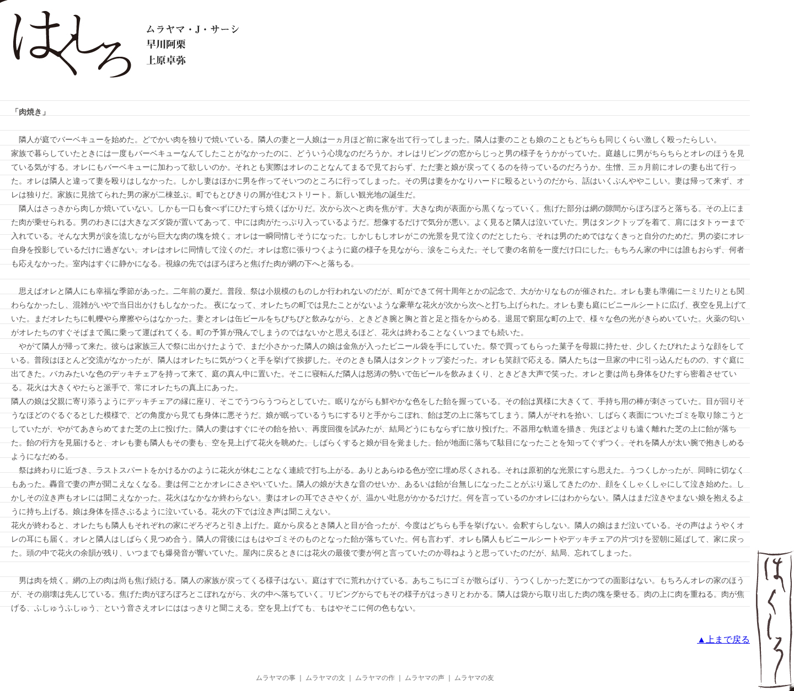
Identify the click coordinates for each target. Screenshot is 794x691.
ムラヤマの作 (375, 678)
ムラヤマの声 (424, 678)
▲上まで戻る (723, 639)
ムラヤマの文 (325, 678)
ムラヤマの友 (474, 678)
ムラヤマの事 (276, 678)
